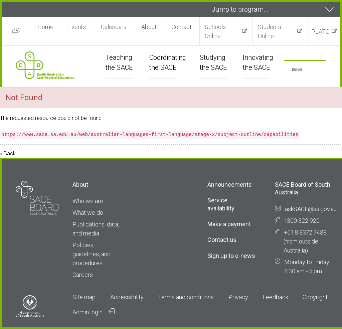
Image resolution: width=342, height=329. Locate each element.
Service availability (220, 204)
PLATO (320, 31)
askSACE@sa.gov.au (311, 208)
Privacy (238, 297)
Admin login (93, 312)
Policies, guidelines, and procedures (91, 254)
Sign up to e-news (231, 255)
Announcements (229, 184)
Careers (82, 274)
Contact (181, 26)
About (149, 26)
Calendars (114, 26)
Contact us (221, 239)
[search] (297, 70)
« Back (8, 153)
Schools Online (215, 31)
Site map (84, 297)
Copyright (315, 297)
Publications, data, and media (95, 229)
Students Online (269, 31)
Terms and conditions (186, 297)
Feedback (275, 297)
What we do (87, 212)
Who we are (87, 200)
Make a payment (229, 223)
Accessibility (127, 297)
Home (45, 26)
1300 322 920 (302, 220)
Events (77, 26)
